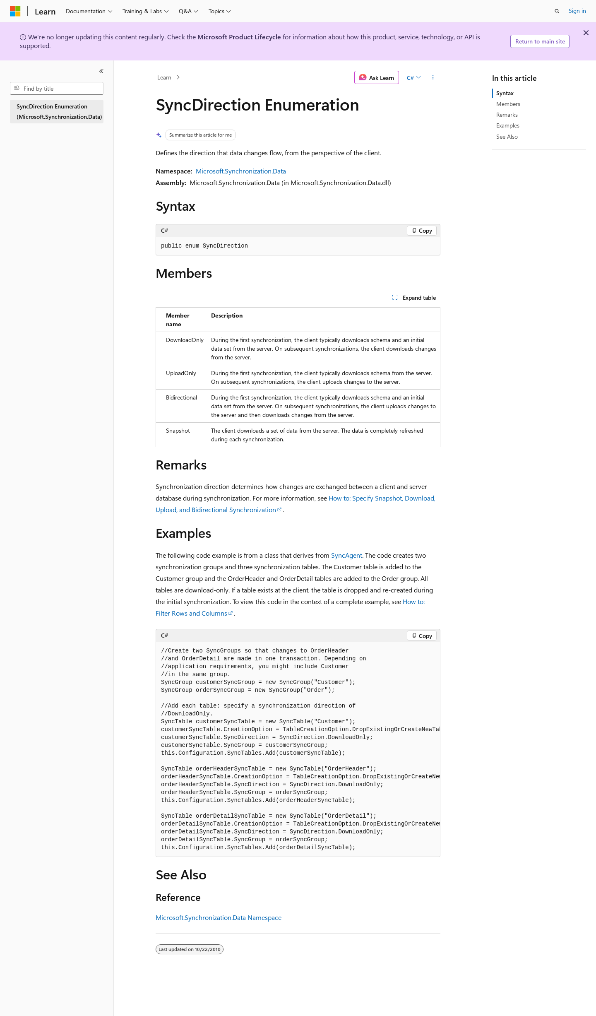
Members (508, 104)
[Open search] (557, 11)
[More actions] (433, 77)
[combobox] (56, 88)
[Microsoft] (15, 11)
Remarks (507, 114)
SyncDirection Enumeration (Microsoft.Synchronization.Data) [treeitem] (59, 111)
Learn (164, 77)
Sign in (577, 10)
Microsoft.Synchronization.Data (241, 170)
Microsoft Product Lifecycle (239, 36)
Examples (507, 125)
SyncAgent (346, 555)
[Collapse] (101, 71)
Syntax (505, 93)
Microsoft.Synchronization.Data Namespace (218, 917)
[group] (298, 749)
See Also (507, 136)
